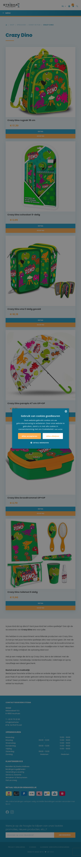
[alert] (40, 428)
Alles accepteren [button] (29, 436)
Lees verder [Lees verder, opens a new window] (58, 429)
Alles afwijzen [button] (52, 436)
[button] (40, 442)
